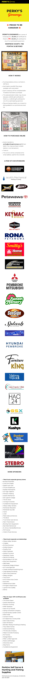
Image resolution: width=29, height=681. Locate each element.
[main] (14, 13)
